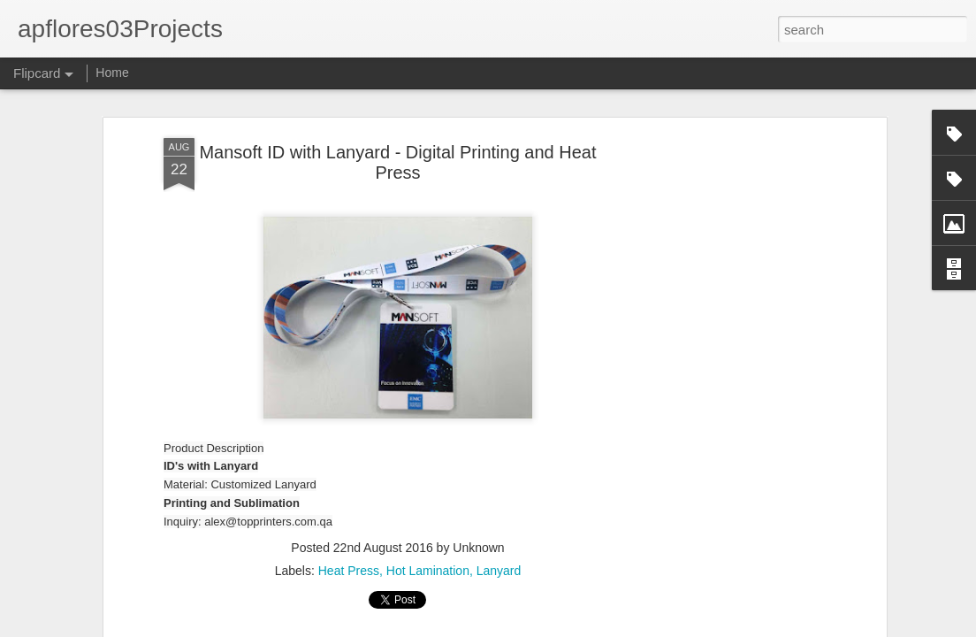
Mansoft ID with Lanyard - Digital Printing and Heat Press (397, 162)
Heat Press (348, 571)
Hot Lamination (427, 571)
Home (111, 72)
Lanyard (499, 571)
